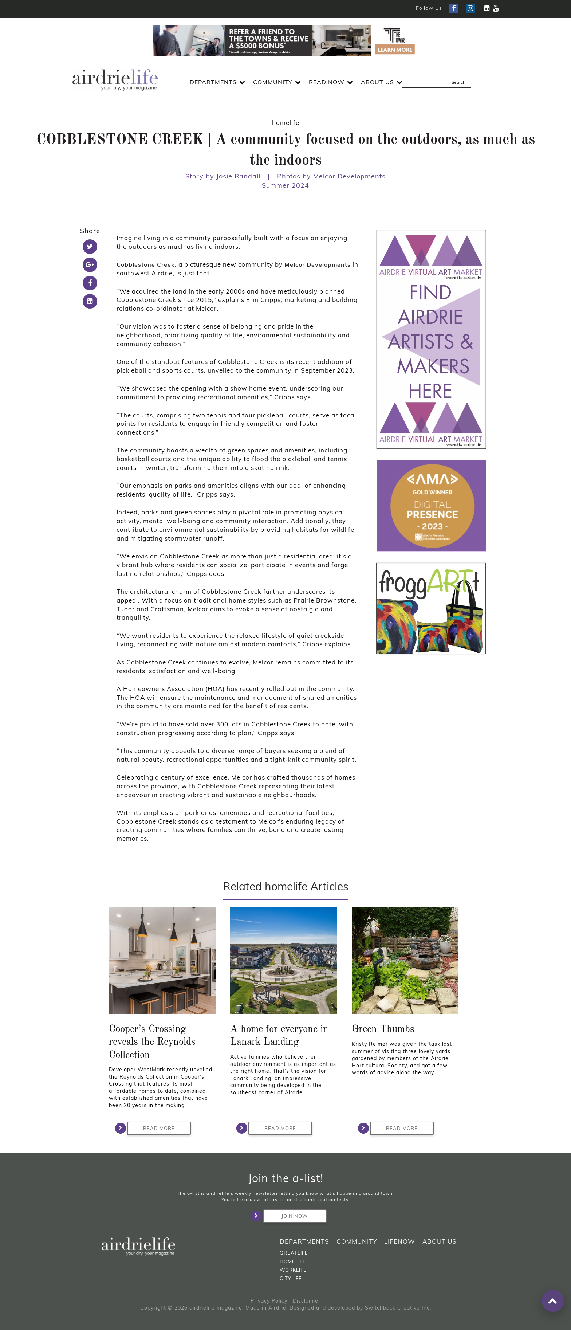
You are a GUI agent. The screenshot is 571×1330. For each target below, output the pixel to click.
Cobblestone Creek (146, 264)
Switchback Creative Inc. (398, 1308)
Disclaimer (306, 1301)
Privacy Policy (269, 1301)
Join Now (285, 1216)
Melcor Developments (317, 264)
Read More (151, 1128)
